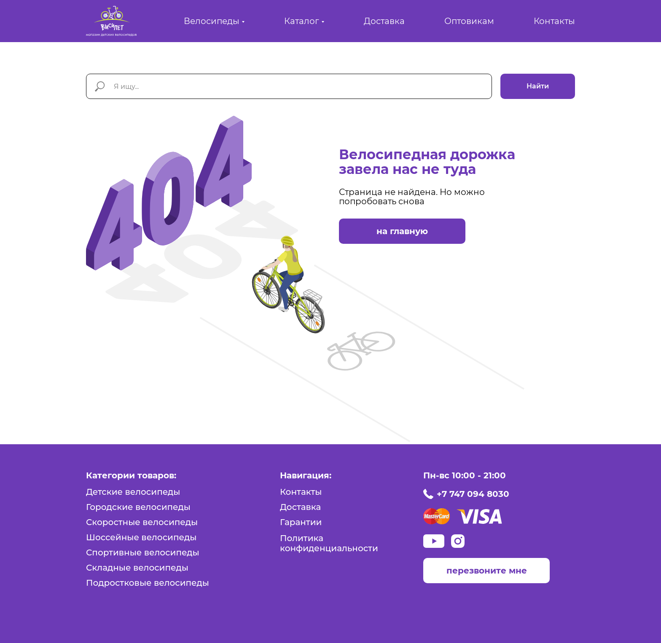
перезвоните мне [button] (486, 571)
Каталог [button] (301, 21)
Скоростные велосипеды (142, 522)
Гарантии (301, 522)
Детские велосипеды (133, 492)
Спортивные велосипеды (142, 552)
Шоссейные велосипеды (141, 537)
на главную (402, 231)
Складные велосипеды (137, 568)
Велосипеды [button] (211, 21)
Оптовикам (469, 21)
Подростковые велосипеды (147, 583)
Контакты (554, 21)
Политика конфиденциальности (329, 543)
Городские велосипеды (138, 507)
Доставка (384, 21)
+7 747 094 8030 (473, 494)
